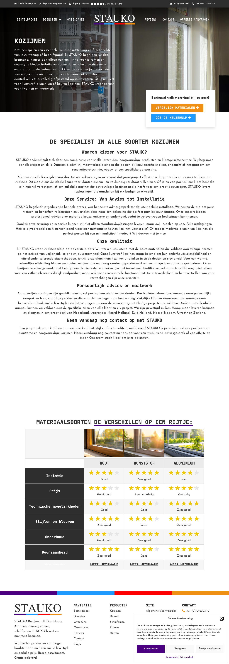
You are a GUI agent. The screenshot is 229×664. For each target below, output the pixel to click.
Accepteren (151, 648)
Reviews (151, 19)
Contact (168, 19)
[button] (221, 618)
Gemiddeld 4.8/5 (113, 4)
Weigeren (180, 648)
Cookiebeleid (172, 657)
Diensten (52, 19)
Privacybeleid (186, 657)
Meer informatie (104, 564)
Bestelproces (27, 19)
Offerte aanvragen (194, 19)
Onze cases (75, 19)
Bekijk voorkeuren (210, 648)
